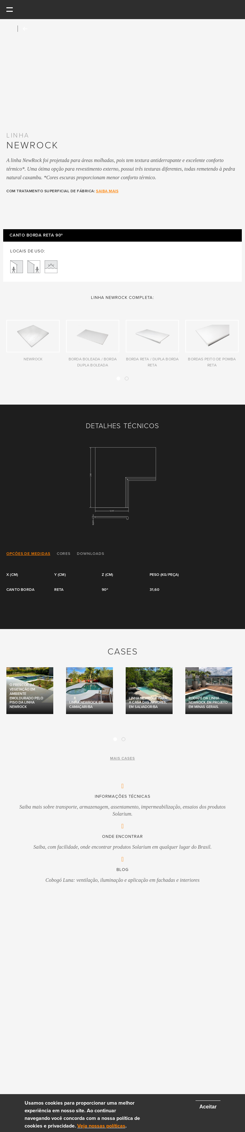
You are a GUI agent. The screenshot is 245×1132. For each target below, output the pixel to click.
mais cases (122, 758)
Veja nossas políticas (101, 1126)
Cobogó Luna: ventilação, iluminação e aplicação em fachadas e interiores (123, 880)
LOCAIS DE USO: (27, 251)
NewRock (33, 359)
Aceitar (208, 1106)
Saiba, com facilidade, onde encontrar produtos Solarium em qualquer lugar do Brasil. (122, 847)
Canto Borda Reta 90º (36, 235)
